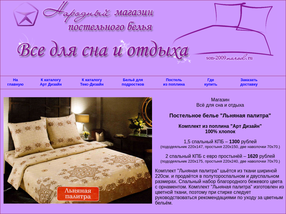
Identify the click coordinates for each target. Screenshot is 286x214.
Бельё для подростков (133, 82)
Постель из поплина (174, 82)
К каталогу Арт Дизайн (51, 82)
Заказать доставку (249, 82)
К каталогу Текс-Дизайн (92, 82)
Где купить (210, 82)
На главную (15, 82)
